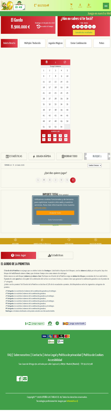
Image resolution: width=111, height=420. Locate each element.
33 (55, 104)
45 (67, 116)
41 (44, 116)
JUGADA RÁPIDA (41, 156)
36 (44, 110)
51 (44, 127)
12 (50, 82)
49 (61, 121)
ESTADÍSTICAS (14, 156)
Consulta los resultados (83, 33)
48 (55, 121)
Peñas (101, 43)
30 (67, 99)
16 (44, 87)
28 (55, 99)
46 (44, 121)
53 (55, 127)
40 (67, 110)
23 (55, 93)
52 (50, 127)
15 (67, 82)
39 (61, 110)
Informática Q (72, 401)
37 (50, 110)
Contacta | (38, 355)
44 (61, 116)
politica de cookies (40, 208)
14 (61, 82)
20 (67, 87)
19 (61, 87)
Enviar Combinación (78, 43)
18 (55, 87)
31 (44, 104)
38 (55, 110)
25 (67, 93)
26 (44, 99)
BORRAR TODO (69, 156)
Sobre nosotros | (23, 355)
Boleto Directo (9, 43)
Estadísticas (55, 255)
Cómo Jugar (18, 255)
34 (61, 104)
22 (50, 93)
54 (61, 127)
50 (67, 121)
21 (44, 93)
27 (50, 99)
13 (55, 82)
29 (61, 99)
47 (50, 121)
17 (50, 87)
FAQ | (11, 355)
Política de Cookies (94, 355)
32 (50, 104)
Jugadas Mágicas (55, 43)
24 (61, 93)
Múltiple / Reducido (32, 43)
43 (55, 116)
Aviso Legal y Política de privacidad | (64, 355)
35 (67, 104)
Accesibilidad (55, 360)
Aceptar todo (55, 213)
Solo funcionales (55, 220)
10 (67, 76)
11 (44, 82)
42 (50, 116)
